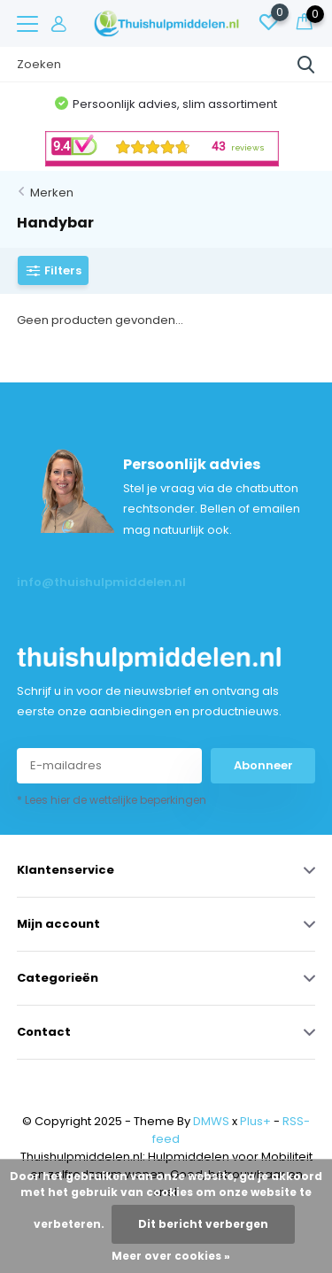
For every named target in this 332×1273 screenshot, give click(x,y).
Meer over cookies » (171, 1255)
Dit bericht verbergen (203, 1223)
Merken (51, 192)
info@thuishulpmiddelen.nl (91, 582)
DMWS (211, 1121)
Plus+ (255, 1121)
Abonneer (263, 765)
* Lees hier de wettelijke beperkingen (111, 799)
